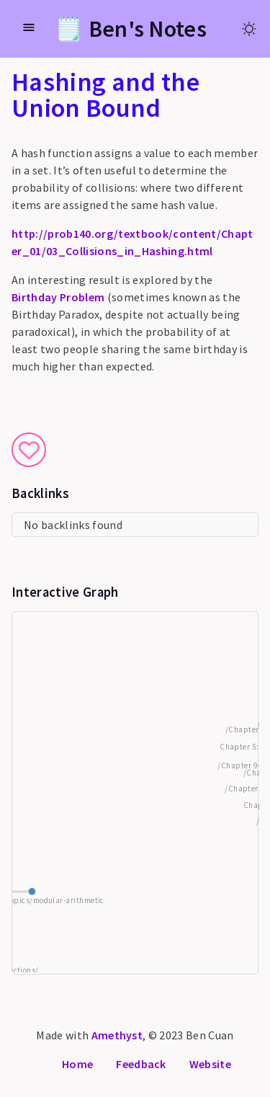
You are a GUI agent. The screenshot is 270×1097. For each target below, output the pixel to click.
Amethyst (117, 1035)
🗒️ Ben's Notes (131, 28)
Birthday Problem (58, 297)
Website (210, 1064)
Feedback (141, 1064)
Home (77, 1064)
